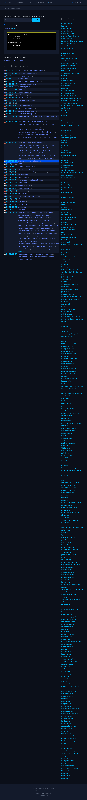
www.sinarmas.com (68, 431)
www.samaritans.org (68, 478)
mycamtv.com (66, 249)
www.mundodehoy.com (69, 463)
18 (16, 177)
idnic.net (64, 120)
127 (16, 70)
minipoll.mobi (23, 177)
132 (12, 87)
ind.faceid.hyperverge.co (70, 468)
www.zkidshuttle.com (68, 294)
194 (16, 81)
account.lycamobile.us (26, 108)
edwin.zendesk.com (68, 443)
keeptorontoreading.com (27, 114)
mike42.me (65, 445)
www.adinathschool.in (69, 391)
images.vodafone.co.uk (69, 562)
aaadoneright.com (36, 236)
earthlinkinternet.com (68, 224)
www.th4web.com (67, 346)
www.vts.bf (65, 746)
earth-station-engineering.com (46, 116)
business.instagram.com (69, 289)
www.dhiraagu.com (68, 200)
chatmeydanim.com (68, 118)
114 (16, 84)
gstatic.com (65, 301)
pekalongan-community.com (28, 196)
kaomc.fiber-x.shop (68, 622)
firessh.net (54, 155)
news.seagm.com (67, 38)
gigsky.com (65, 632)
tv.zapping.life (66, 153)
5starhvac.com (23, 217)
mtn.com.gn (65, 676)
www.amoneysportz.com (70, 520)
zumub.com (65, 160)
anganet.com (22, 180)
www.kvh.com (18, 61)
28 (16, 191)
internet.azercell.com (68, 537)
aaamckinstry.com (26, 246)
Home (8, 2)
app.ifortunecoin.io (67, 210)
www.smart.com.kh (68, 202)
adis (19, 122)
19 (16, 92)
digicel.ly (64, 460)
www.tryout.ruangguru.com (70, 100)
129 (12, 81)
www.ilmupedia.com (68, 329)
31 (10, 161)
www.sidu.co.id (66, 438)
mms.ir (63, 306)
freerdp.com (49, 124)
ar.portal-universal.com (69, 133)
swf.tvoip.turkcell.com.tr (69, 58)
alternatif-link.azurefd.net (70, 299)
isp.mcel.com (66, 535)
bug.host (64, 26)
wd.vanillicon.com (67, 592)
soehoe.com (22, 95)
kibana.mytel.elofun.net (69, 550)
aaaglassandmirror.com (46, 238)
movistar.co (65, 282)
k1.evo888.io (65, 321)
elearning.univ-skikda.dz (69, 738)
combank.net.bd (67, 669)
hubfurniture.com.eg (68, 373)
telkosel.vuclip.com (68, 351)
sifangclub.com (66, 552)
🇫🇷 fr (81, 2)
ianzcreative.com (24, 169)
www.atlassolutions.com (69, 713)
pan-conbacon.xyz (67, 406)
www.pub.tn (65, 639)
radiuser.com (65, 629)
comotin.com (22, 183)
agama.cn (64, 500)
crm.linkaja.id (66, 242)
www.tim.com (66, 570)
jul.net (37, 137)
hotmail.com (65, 110)
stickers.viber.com (67, 711)
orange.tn (64, 689)
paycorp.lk (65, 292)
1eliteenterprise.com (25, 215)
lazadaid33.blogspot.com (70, 269)
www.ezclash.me (41, 135)
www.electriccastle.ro (68, 736)
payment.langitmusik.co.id (70, 413)
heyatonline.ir (66, 215)
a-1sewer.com (41, 220)
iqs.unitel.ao (65, 128)
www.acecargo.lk (67, 674)
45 (16, 201)
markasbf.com (23, 175)
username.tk (53, 137)
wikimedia (23, 140)
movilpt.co (65, 145)
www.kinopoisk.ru (67, 766)
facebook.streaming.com (70, 741)
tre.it (62, 232)
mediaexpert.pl (66, 455)
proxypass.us (33, 103)
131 (13, 84)
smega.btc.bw (66, 279)
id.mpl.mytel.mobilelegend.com (72, 172)
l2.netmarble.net (67, 612)
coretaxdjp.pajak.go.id (69, 378)
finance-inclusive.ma (68, 344)
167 (16, 73)
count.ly (64, 649)
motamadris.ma (66, 706)
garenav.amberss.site (68, 388)
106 (16, 97)
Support (51, 2)
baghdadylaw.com (24, 124)
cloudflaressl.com (67, 577)
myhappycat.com (67, 48)
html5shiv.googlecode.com (70, 316)
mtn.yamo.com (66, 704)
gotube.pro (65, 763)
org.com (64, 681)
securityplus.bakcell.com (70, 125)
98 (16, 89)
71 (16, 76)
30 (10, 70)
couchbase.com (66, 671)
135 (12, 89)
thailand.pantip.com (68, 43)
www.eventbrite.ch (67, 339)
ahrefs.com (65, 579)
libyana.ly (64, 267)
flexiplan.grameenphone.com (71, 98)
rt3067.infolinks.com (68, 646)
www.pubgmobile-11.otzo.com (71, 244)
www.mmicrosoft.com (68, 659)
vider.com (64, 473)
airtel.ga (64, 222)
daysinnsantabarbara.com (45, 257)
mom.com (64, 475)
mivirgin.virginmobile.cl (69, 428)
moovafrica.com (66, 716)
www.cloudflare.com (68, 354)
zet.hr (63, 440)
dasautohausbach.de (68, 371)
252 (12, 121)
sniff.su (44, 137)
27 (16, 188)
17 (16, 174)
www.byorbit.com (67, 361)
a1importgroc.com (44, 228)
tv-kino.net (22, 207)
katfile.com (65, 287)
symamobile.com (67, 81)
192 (7, 70)
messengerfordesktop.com (27, 132)
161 (13, 100)
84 (16, 108)
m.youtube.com (66, 187)
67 (16, 79)
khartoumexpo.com (68, 83)
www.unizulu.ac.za (67, 696)
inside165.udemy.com (68, 619)
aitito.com (21, 199)
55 (16, 254)
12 (16, 169)
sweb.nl (64, 113)
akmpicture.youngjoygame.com (72, 589)
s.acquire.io (65, 398)
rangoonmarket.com (68, 336)
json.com (44, 127)
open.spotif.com (66, 542)
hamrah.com (22, 127)
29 (16, 193)
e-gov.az (64, 140)
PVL (47, 795)
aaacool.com (22, 236)
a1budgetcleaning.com (50, 225)
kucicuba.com (23, 191)
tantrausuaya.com (67, 93)
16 (16, 172)
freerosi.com (22, 70)
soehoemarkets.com (25, 92)
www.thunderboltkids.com (27, 153)
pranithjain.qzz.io (67, 540)
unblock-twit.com (24, 188)
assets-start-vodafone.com (70, 123)
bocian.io (64, 699)
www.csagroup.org (67, 525)
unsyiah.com (65, 656)
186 (12, 166)
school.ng (64, 465)
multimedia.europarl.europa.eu (72, 105)
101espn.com (65, 259)
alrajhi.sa (64, 76)
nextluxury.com (66, 108)
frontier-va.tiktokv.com (69, 190)
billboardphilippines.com (69, 68)
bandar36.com (66, 545)
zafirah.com (65, 453)
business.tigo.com (67, 185)
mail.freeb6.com (67, 31)
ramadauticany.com (25, 259)
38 (16, 199)
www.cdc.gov (66, 86)
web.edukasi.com (67, 450)
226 (15, 111)
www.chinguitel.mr (67, 227)
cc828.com (22, 164)
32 (13, 70)
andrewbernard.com (39, 122)
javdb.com (64, 78)
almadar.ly (64, 150)
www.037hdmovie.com (69, 396)
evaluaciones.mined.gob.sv (70, 565)
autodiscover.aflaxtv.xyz (69, 284)
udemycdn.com (66, 130)
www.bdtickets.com (68, 490)
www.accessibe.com (68, 488)
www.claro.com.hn (67, 614)
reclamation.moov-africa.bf (70, 359)
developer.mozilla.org (68, 95)
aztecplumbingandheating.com (29, 81)
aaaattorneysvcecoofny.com (45, 233)
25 (16, 95)
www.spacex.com (67, 33)
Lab (29, 2)
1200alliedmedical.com (26, 212)
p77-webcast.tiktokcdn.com (71, 642)
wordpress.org (66, 733)
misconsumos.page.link (69, 617)
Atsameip (17, 8)
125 (15, 161)
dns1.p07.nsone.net (68, 90)
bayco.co (26, 122)
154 (16, 142)
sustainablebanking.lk (68, 237)
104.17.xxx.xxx (66, 448)
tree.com (64, 341)
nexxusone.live (66, 684)
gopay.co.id (65, 88)
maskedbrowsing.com (26, 100)
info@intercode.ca (46, 793)
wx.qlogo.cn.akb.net (25, 137)
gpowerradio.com (67, 234)
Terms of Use (48, 790)
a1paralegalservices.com (27, 231)
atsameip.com (66, 701)
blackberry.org (66, 721)
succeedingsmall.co (25, 87)
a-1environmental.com (39, 217)
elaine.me (29, 135)
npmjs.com (65, 212)
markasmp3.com (35, 180)
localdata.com (23, 129)
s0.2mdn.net (65, 515)
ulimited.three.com (67, 679)
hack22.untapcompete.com (70, 768)
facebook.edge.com (68, 56)
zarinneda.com (66, 180)
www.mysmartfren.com (69, 368)
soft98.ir (64, 743)
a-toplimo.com (34, 225)
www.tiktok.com (66, 262)
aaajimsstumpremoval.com (27, 244)
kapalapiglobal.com (68, 547)
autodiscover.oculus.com (70, 73)
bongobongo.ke (66, 505)
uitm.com (64, 731)
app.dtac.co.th (66, 411)
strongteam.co (66, 651)
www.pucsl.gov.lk (67, 575)
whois (13, 28)
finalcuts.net (65, 71)
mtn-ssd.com (65, 252)
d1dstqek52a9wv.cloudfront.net (72, 527)
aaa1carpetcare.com (25, 233)
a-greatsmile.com (47, 223)
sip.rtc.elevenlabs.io (68, 175)
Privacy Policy (39, 790)
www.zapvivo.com (67, 197)
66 (16, 116)
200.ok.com (65, 517)
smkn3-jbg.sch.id (67, 314)
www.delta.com (66, 46)
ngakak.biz (22, 201)
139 (12, 92)
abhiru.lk (64, 376)
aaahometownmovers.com (27, 241)
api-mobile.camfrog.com (69, 751)
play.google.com (67, 277)
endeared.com (66, 421)
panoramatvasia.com (68, 555)
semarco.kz (65, 495)
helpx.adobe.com (67, 644)
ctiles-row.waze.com (68, 594)
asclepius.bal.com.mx (68, 726)
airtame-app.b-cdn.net (69, 661)
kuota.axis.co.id (66, 433)
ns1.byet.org (65, 530)
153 (16, 121)
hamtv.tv (21, 89)
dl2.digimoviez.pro (67, 349)
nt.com (63, 205)
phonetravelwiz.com (68, 66)
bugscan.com (66, 654)
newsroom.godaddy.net (69, 334)
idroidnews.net (23, 79)
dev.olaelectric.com (68, 230)
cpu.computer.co (67, 748)
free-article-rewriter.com (27, 73)
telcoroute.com (66, 728)
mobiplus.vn (65, 666)
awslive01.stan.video (68, 309)
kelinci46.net (22, 193)
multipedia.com (66, 195)
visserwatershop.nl (68, 51)
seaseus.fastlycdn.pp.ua (69, 753)
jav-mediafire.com (24, 185)
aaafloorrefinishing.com (26, 238)
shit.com (64, 602)
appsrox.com (22, 204)
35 (12, 79)
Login (75, 2)
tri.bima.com (65, 418)
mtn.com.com (66, 557)
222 (12, 212)
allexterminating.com (44, 254)
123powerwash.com (44, 212)
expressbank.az (66, 604)
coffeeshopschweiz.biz (26, 172)
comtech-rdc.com (67, 634)
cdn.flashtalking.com (68, 177)
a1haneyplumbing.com (27, 228)
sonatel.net (65, 426)
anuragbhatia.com (67, 756)
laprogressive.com (67, 761)
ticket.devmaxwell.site (69, 508)
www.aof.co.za (66, 247)
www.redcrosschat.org (69, 103)
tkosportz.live (66, 311)
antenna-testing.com (25, 116)
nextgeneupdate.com (25, 166)
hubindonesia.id (66, 381)
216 (12, 105)
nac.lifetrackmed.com (68, 624)
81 (16, 105)
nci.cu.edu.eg (66, 560)
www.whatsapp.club (68, 53)
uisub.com (21, 210)
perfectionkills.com (47, 132)
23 (16, 185)
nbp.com (64, 143)
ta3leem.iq (65, 356)
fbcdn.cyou (65, 771)
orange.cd (64, 532)
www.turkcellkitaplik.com (70, 709)
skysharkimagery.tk (36, 70)
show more (22, 251)
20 (16, 183)
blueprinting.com (67, 23)
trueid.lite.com (66, 403)
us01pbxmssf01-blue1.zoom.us (72, 393)
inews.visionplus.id (67, 408)
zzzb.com (64, 331)
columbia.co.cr (66, 264)
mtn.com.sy (65, 383)
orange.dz (64, 435)
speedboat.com (66, 61)
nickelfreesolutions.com (69, 63)
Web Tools (19, 2)
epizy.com (64, 207)
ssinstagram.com (67, 664)
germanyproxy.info (24, 76)
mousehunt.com (66, 723)
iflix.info (20, 135)
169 (16, 103)
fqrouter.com (38, 124)
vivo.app (64, 597)
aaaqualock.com (24, 249)
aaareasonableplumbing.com (42, 249)
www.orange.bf (66, 324)
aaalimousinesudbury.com (49, 244)
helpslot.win (65, 582)
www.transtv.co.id (67, 572)
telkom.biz (64, 773)
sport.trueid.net (66, 637)
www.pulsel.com (24, 97)
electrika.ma (65, 510)
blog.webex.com (67, 163)
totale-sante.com (67, 567)
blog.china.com (66, 220)
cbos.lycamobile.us (25, 106)
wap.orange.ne (66, 192)
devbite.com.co (66, 416)
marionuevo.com (36, 129)
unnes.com (65, 607)
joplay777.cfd (65, 182)
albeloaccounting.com (26, 254)
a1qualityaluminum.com (46, 231)
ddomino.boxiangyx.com (69, 217)
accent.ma (65, 758)
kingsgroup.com (66, 28)
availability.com (66, 458)
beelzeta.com (42, 172)
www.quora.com (67, 165)
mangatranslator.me (68, 485)
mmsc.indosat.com (67, 493)
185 (12, 164)
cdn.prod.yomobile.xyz (69, 718)
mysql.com (65, 366)
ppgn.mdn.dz (65, 304)
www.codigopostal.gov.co (70, 686)
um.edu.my (65, 522)
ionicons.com (34, 127)
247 (12, 116)
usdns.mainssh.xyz (68, 364)
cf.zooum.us (65, 776)
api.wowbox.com (67, 627)
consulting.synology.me (69, 609)
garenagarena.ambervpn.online (72, 386)
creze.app (64, 326)
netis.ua (64, 587)
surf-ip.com (22, 103)
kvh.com (8, 28)
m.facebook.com (67, 694)
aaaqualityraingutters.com (44, 246)
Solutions (40, 2)
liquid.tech (65, 778)
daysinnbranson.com (25, 257)
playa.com (64, 239)
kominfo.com (65, 401)
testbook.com (66, 135)
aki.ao (63, 148)
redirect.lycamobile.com (26, 111)
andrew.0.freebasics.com (70, 36)
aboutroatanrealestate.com (28, 84)
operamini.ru (65, 498)
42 (16, 100)
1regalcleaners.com (42, 215)
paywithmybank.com (68, 691)
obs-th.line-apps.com (68, 138)
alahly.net (64, 115)
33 (13, 76)
